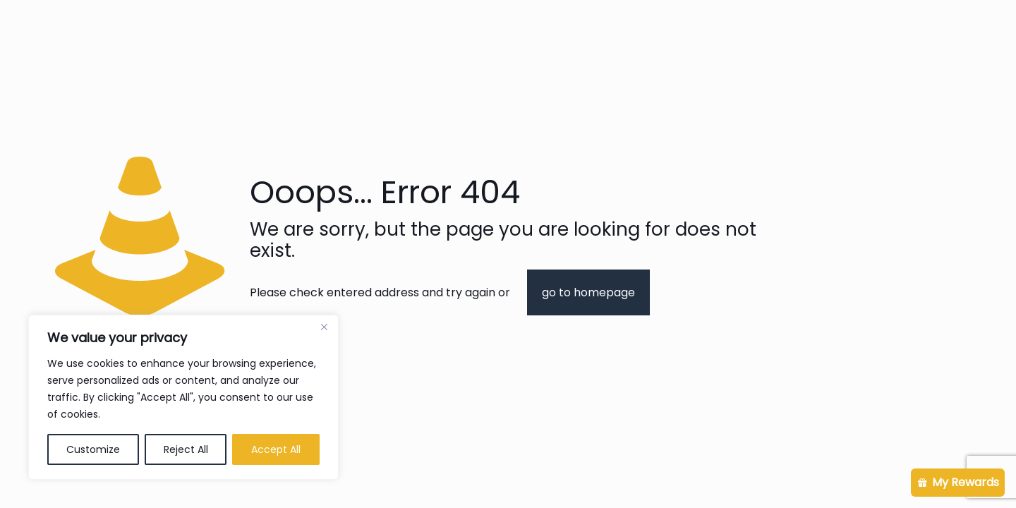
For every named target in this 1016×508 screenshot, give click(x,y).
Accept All (276, 449)
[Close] (323, 326)
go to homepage (588, 292)
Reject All (186, 449)
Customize (93, 449)
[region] (183, 397)
